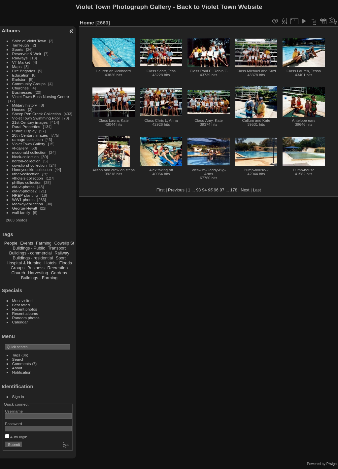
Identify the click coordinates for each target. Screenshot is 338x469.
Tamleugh (20, 45)
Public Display (24, 131)
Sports (17, 49)
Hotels (50, 262)
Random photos (26, 318)
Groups (17, 267)
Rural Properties (26, 126)
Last (257, 189)
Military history (24, 105)
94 (204, 189)
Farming (43, 243)
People (10, 243)
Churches (20, 88)
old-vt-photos (23, 186)
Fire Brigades (23, 71)
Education (20, 75)
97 (222, 189)
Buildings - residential (33, 257)
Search (18, 359)
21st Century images (30, 122)
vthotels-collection (27, 178)
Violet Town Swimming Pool (36, 118)
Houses (18, 109)
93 (198, 189)
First (160, 189)
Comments (21, 363)
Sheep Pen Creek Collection (36, 114)
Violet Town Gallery (28, 144)
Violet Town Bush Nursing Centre (40, 96)
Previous (176, 189)
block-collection (25, 156)
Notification (21, 372)
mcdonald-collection (29, 152)
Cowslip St (64, 243)
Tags (16, 355)
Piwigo (331, 464)
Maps (17, 66)
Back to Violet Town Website (219, 6)
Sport (61, 257)
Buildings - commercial (30, 253)
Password (13, 423)
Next (245, 189)
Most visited (22, 300)
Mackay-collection (27, 204)
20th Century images (30, 135)
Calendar (20, 322)
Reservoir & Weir (27, 53)
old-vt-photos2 (24, 191)
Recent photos (24, 309)
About (17, 368)
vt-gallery (20, 148)
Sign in (18, 396)
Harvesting (38, 272)
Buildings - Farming (39, 277)
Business (36, 267)
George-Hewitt (24, 208)
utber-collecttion (26, 174)
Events (26, 243)
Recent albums (25, 313)
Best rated (21, 305)
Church (18, 272)
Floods (65, 262)
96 (216, 189)
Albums (11, 30)
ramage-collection (27, 139)
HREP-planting (25, 195)
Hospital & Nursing (24, 262)
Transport (57, 248)
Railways (20, 58)
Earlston (19, 79)
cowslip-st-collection (29, 165)
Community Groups (29, 84)
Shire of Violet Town (29, 41)
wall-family (21, 212)
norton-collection (26, 161)
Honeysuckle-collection (32, 169)
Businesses (22, 92)
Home (87, 22)
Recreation (57, 267)
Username (14, 411)
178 (233, 189)
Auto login (16, 437)
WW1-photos (23, 199)
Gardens (59, 272)
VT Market (21, 62)
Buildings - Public (29, 248)
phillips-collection (27, 182)
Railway (61, 253)
